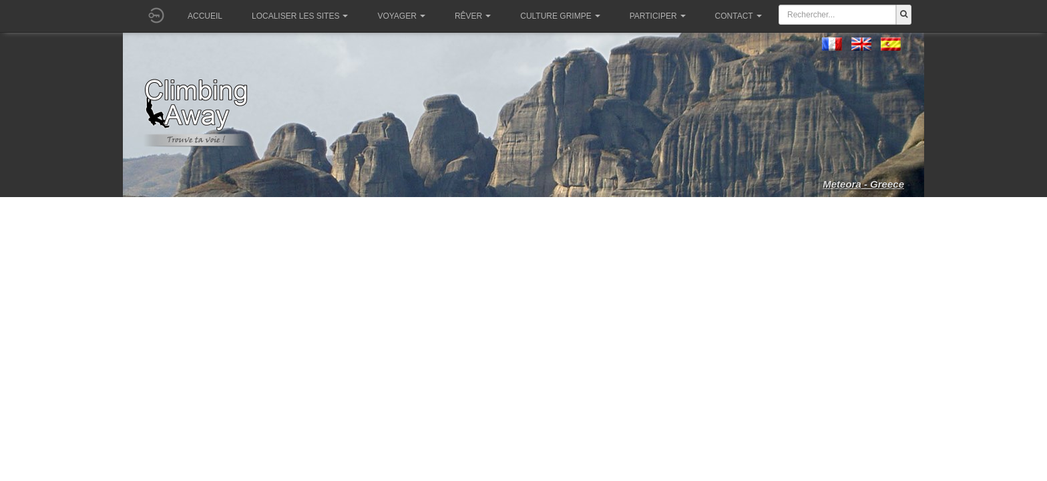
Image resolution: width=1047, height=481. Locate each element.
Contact (738, 16)
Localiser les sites (300, 16)
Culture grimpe (560, 16)
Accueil (205, 16)
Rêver (473, 16)
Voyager (401, 16)
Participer (658, 16)
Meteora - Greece (863, 184)
